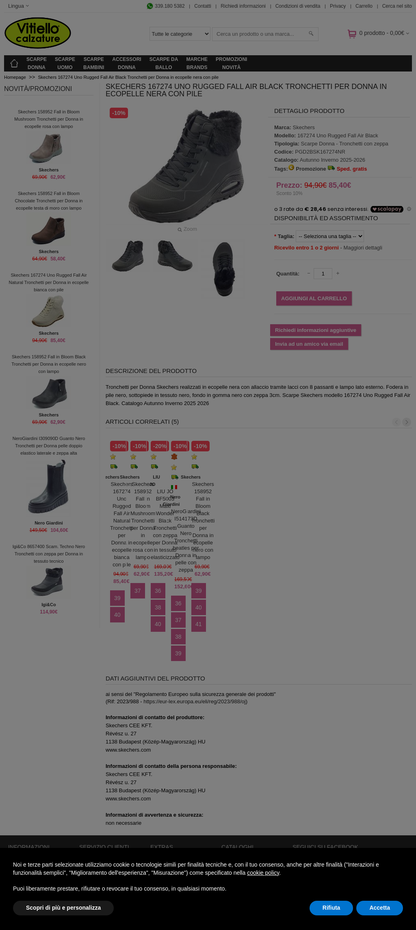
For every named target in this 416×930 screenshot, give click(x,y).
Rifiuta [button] (331, 907)
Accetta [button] (379, 907)
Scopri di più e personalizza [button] (63, 907)
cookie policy (263, 872)
